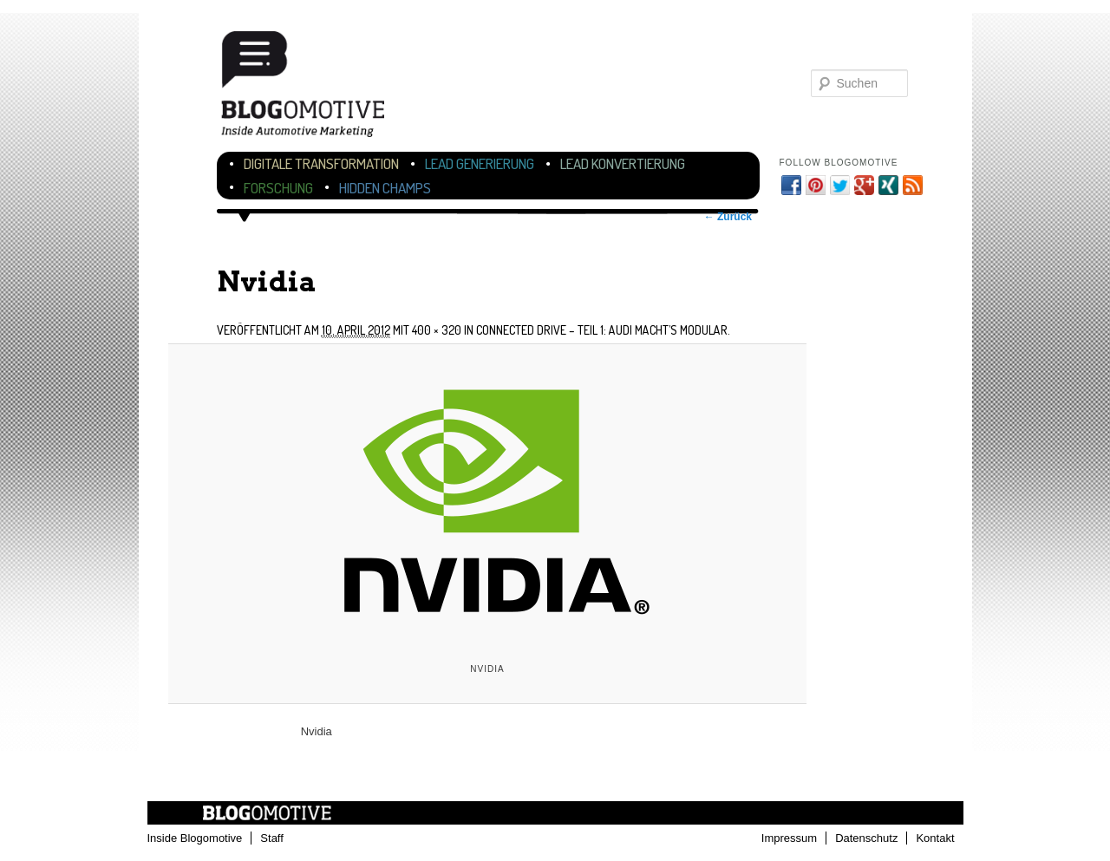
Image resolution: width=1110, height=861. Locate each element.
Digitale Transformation (321, 163)
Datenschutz (866, 838)
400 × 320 (436, 330)
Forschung (278, 188)
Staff (272, 838)
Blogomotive (314, 89)
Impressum (789, 838)
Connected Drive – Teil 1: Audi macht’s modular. (603, 330)
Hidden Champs (385, 188)
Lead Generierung (479, 163)
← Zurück (728, 217)
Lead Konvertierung (622, 163)
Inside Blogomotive (195, 838)
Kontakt (935, 838)
